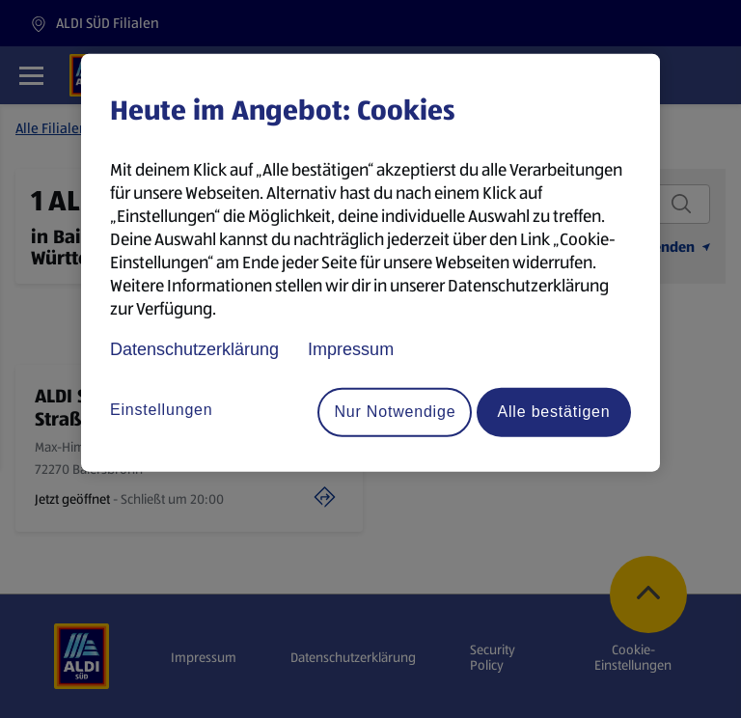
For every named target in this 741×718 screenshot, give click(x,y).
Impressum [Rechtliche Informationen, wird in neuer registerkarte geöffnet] (351, 348)
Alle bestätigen (554, 411)
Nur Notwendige (394, 411)
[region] (370, 262)
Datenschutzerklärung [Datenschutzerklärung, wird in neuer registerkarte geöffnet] (194, 348)
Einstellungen (161, 409)
